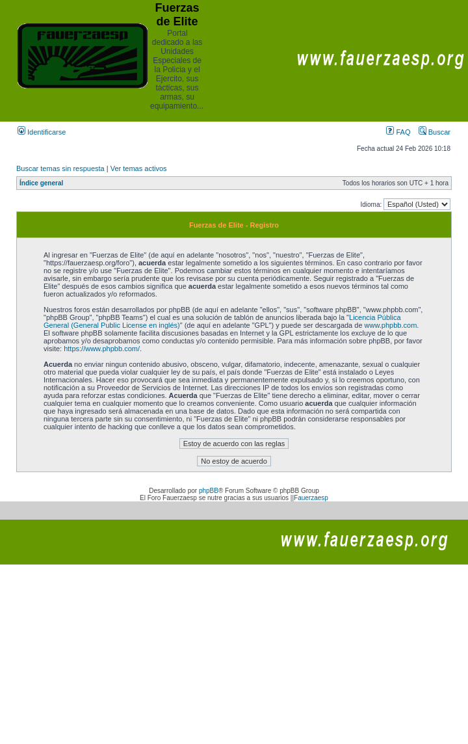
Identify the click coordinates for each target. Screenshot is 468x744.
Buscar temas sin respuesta (60, 168)
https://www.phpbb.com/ (102, 348)
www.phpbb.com (391, 325)
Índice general (41, 183)
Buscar (434, 132)
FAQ (398, 132)
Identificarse (42, 132)
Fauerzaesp (311, 497)
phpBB (208, 490)
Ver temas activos (138, 168)
